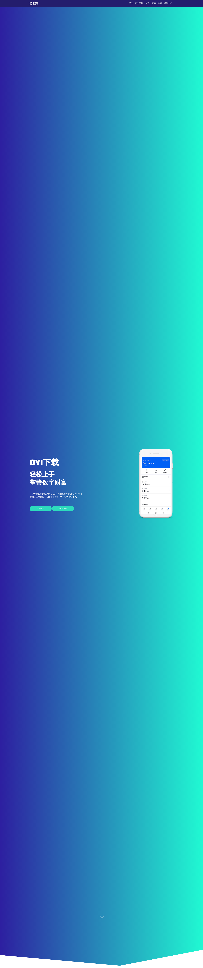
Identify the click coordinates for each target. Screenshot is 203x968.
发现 (147, 3)
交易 (154, 3)
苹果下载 (41, 508)
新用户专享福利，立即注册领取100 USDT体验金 (53, 497)
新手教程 (139, 3)
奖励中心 (168, 3)
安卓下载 (63, 508)
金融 (160, 3)
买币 (131, 3)
